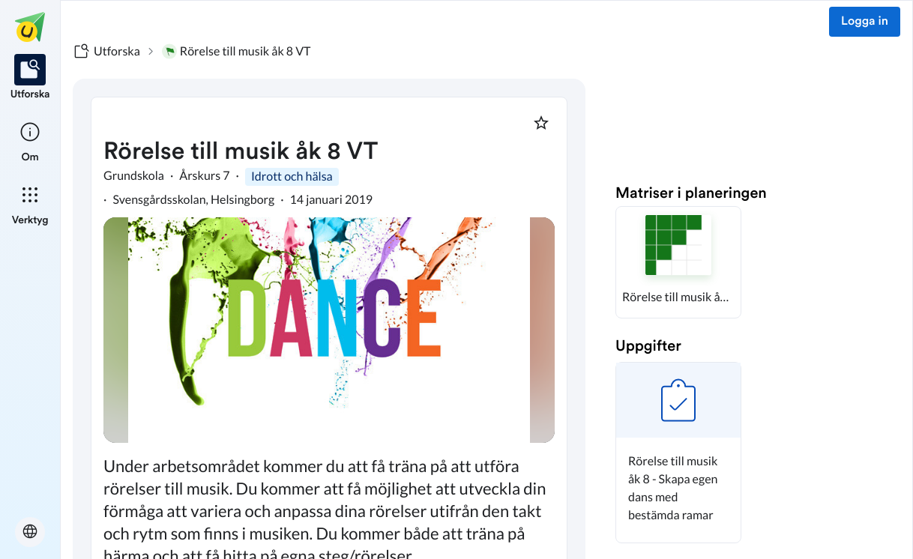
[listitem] (30, 78)
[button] (678, 262)
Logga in (864, 22)
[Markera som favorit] (541, 122)
